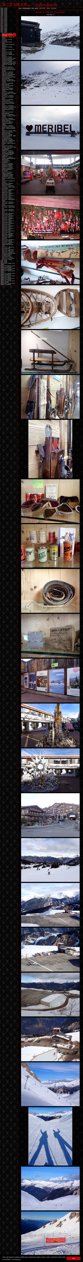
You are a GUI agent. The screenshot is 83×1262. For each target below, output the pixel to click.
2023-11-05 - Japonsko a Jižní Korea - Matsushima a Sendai (8, 199)
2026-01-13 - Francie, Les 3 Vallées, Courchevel (8, 276)
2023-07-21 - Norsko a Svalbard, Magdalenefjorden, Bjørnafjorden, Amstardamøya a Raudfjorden (9, 159)
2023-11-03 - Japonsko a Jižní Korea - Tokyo (8, 194)
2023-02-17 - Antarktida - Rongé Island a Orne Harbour (9, 106)
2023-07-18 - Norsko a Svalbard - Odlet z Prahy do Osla (8, 143)
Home (20, 8)
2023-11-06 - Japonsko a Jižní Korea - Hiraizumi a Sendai (8, 203)
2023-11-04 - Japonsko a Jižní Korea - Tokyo (8, 196)
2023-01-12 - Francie (7, 52)
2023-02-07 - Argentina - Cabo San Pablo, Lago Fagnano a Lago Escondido (8, 73)
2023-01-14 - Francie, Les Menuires (8, 55)
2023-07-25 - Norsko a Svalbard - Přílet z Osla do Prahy (8, 178)
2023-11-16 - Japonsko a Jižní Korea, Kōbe (8, 231)
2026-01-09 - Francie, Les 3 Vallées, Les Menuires (8, 266)
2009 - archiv (4, 14)
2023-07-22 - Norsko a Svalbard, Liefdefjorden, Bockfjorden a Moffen (7, 164)
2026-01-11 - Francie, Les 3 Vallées (8, 271)
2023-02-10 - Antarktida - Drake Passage (8, 84)
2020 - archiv (4, 28)
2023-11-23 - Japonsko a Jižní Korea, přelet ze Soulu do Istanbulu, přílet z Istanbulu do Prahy (8, 253)
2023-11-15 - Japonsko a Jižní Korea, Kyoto (8, 229)
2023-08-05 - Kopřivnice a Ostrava (8, 181)
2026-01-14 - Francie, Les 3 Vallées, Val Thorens (8, 279)
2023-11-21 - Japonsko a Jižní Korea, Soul (8, 247)
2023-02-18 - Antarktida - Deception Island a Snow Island (8, 109)
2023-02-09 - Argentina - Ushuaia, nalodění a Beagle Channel (8, 81)
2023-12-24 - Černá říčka (8, 258)
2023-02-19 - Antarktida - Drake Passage (8, 112)
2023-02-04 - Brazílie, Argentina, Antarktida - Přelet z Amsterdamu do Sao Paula (9, 62)
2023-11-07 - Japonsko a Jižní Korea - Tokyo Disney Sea (8, 207)
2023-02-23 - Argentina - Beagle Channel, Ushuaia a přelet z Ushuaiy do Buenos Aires (8, 127)
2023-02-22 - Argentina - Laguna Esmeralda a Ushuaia (8, 123)
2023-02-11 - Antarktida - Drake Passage (8, 86)
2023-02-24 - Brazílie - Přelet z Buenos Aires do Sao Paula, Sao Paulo (9, 132)
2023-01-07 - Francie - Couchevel (7, 40)
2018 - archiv (4, 25)
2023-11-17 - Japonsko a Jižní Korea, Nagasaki (8, 234)
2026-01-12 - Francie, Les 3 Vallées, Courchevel (8, 274)
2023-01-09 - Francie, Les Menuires (8, 45)
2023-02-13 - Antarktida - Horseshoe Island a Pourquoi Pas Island (9, 93)
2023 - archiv (34, 8)
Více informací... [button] (16, 1259)
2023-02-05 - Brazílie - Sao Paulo (8, 65)
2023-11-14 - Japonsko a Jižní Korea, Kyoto (8, 226)
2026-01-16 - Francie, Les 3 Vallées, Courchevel (8, 284)
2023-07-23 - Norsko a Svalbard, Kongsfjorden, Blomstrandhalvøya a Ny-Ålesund (7, 168)
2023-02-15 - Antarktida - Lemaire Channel (8, 100)
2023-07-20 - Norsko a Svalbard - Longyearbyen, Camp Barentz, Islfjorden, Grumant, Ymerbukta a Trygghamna (8, 153)
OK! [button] (73, 1258)
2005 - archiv (4, 9)
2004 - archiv (4, 8)
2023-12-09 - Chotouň (7, 257)
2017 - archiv (4, 24)
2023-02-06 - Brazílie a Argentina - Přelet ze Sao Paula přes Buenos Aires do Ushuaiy (8, 68)
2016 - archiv (4, 23)
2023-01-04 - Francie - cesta (9, 33)
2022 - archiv (4, 30)
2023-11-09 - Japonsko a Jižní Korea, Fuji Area (8, 214)
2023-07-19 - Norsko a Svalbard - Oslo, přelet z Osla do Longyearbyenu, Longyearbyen (9, 147)
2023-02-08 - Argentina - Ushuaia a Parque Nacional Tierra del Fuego (8, 77)
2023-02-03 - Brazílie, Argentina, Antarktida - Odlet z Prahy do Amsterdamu (9, 58)
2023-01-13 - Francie (7, 53)
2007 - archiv (4, 12)
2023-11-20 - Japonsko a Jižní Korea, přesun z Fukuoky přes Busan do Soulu (8, 243)
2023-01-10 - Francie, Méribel (7, 47)
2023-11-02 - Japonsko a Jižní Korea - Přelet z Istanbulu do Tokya (8, 191)
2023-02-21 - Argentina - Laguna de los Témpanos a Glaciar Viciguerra (8, 119)
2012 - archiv (4, 18)
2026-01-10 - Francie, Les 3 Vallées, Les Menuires (8, 269)
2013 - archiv (4, 19)
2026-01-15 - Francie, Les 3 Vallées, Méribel (8, 281)
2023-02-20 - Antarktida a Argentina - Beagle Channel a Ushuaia (9, 116)
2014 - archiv (4, 20)
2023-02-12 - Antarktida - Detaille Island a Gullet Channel (8, 89)
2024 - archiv (4, 260)
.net (19, 4)
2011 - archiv (4, 17)
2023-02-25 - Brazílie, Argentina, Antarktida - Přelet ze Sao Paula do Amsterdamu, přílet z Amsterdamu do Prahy (9, 137)
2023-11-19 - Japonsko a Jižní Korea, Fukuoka (8, 240)
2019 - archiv (4, 27)
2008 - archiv (4, 13)
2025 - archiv (4, 262)
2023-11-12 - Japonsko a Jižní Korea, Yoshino (8, 221)
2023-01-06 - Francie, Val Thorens (8, 37)
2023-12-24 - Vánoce (7, 259)
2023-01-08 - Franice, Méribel (7, 42)
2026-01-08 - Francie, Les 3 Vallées (8, 264)
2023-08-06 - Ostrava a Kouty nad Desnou (7, 184)
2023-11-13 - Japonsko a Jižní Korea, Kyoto (8, 224)
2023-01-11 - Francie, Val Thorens (8, 50)
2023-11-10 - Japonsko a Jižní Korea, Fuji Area (8, 216)
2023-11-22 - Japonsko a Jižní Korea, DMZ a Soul (8, 250)
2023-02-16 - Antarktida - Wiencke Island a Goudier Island (8, 103)
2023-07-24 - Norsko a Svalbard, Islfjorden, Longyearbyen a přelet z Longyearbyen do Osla (8, 173)
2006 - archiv (4, 10)
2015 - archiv (4, 22)
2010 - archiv (4, 15)
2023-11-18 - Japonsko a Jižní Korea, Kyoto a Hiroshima (8, 237)
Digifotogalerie (46, 5)
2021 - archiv (4, 29)
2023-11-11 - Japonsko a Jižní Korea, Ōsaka (8, 219)
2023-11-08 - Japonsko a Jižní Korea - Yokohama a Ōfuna (8, 211)
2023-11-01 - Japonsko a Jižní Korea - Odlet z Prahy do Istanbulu (8, 187)
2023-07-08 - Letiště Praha (8, 140)
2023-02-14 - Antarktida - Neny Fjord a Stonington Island (8, 97)
